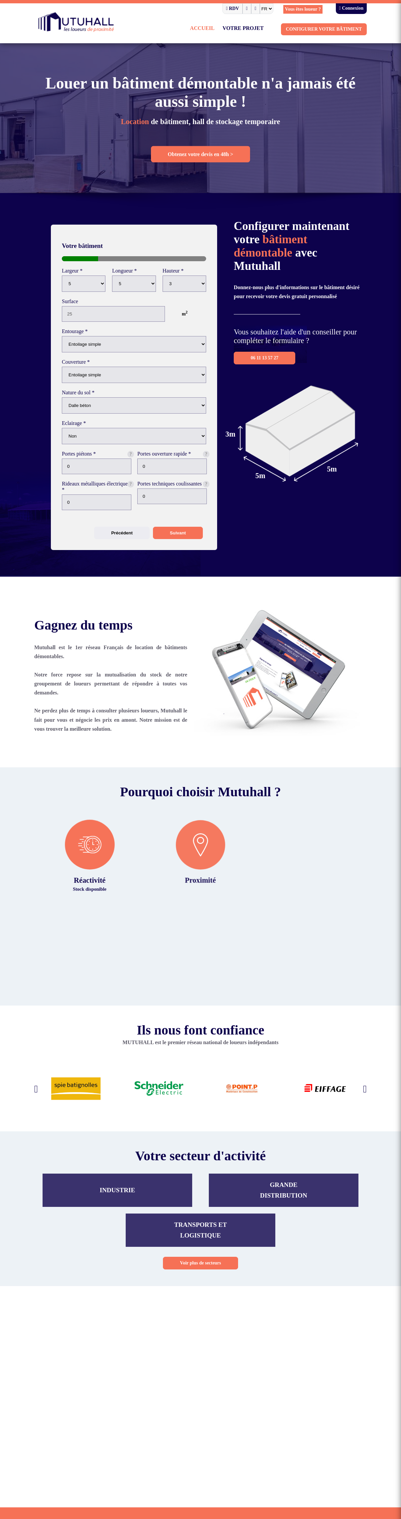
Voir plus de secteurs (200, 1281)
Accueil (215, 28)
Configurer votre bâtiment (328, 30)
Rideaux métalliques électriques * (86, 496)
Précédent (121, 542)
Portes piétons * (80, 461)
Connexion (349, 9)
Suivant (178, 542)
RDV (221, 9)
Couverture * (77, 366)
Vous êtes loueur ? (298, 10)
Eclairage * (75, 429)
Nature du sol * (79, 398)
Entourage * (76, 334)
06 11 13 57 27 (266, 368)
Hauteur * (174, 272)
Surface (71, 303)
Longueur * (125, 272)
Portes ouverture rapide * (167, 461)
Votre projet (253, 28)
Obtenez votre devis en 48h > (200, 156)
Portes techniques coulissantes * (158, 496)
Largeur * (73, 272)
